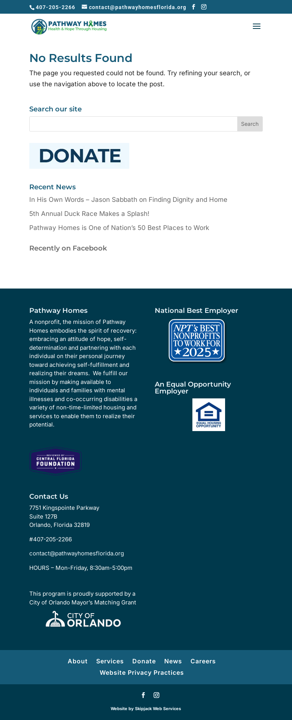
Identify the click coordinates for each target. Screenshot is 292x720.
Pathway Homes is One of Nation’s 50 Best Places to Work (119, 228)
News (173, 661)
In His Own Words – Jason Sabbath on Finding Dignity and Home (128, 199)
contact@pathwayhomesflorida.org (76, 553)
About (78, 661)
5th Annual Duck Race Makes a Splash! (89, 213)
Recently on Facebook (68, 248)
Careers (203, 661)
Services (110, 661)
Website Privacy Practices (142, 672)
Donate (144, 661)
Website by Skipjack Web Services (146, 708)
